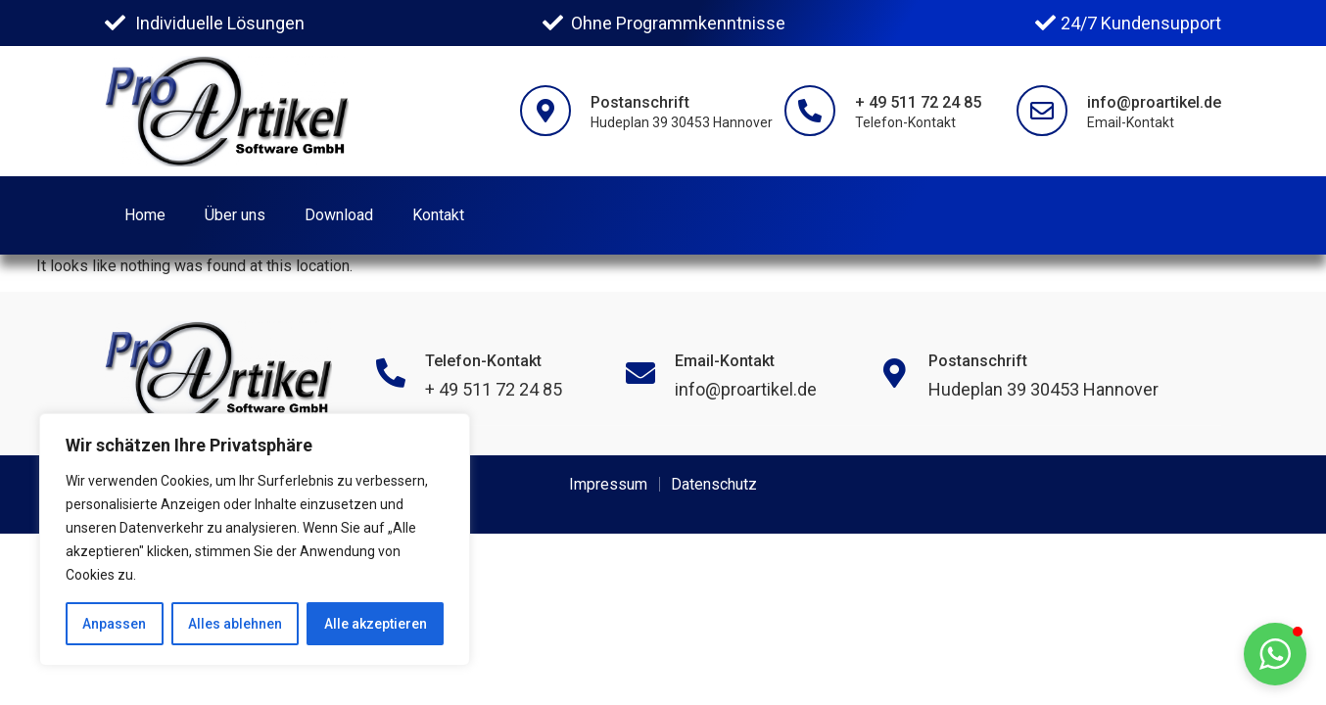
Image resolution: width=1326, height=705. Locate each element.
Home (145, 215)
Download (339, 215)
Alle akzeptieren (375, 624)
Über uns (235, 215)
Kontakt (438, 215)
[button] (1275, 654)
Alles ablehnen (235, 624)
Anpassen (114, 624)
